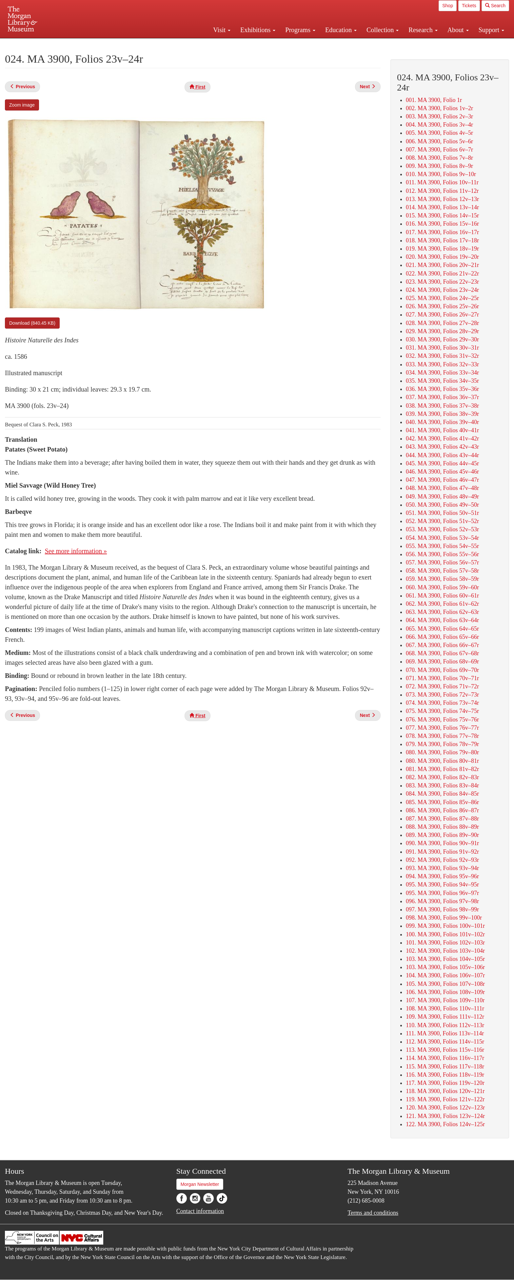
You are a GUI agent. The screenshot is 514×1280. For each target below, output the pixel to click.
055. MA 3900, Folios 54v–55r (442, 546)
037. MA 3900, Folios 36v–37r (442, 397)
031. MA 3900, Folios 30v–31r (442, 347)
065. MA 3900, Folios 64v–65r (442, 628)
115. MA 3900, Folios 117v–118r (445, 1066)
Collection (382, 29)
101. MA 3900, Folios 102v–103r (445, 942)
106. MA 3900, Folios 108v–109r (445, 992)
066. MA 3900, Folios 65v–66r (442, 637)
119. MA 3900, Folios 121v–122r (445, 1099)
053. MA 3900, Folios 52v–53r (442, 529)
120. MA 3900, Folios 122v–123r (445, 1107)
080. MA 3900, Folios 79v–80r (442, 752)
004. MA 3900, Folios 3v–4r (439, 124)
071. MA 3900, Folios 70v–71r (442, 678)
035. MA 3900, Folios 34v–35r (442, 380)
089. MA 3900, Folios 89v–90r (442, 835)
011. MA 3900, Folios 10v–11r (442, 182)
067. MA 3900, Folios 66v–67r (442, 645)
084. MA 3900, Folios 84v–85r (442, 793)
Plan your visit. (179, 44)
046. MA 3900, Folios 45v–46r (442, 471)
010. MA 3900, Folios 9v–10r (441, 174)
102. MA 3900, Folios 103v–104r (445, 950)
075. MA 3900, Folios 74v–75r (442, 711)
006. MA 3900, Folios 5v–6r (439, 141)
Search (495, 5)
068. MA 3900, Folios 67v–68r (442, 653)
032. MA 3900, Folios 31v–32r (442, 356)
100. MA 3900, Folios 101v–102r (445, 934)
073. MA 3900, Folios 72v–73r (442, 694)
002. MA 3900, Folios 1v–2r (439, 108)
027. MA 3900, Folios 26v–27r (442, 314)
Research (422, 29)
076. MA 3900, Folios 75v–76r (442, 719)
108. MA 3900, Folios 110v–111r (445, 1008)
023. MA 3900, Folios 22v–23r (442, 281)
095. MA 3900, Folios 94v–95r (442, 884)
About (458, 29)
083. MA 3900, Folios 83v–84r (442, 785)
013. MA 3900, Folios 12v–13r (442, 199)
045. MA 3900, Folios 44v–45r (442, 463)
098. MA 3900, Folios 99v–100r (444, 917)
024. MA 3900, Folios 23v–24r (442, 290)
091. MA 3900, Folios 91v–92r (442, 851)
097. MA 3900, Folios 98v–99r (442, 909)
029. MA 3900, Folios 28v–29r (442, 331)
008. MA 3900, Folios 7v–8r (439, 157)
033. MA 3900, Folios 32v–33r (442, 364)
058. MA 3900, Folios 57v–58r (442, 570)
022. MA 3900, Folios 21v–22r (442, 273)
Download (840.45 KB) (32, 323)
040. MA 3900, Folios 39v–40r (442, 422)
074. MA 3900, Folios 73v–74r (442, 703)
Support (491, 29)
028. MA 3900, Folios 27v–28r (442, 323)
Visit (221, 29)
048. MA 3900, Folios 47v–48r (442, 488)
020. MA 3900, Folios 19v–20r (442, 257)
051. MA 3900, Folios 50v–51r (442, 513)
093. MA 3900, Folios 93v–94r (442, 868)
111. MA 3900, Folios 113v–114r (445, 1033)
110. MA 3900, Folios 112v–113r (445, 1025)
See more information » (76, 551)
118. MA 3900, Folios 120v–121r (445, 1091)
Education (341, 29)
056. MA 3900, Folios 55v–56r (442, 554)
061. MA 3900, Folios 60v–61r (442, 595)
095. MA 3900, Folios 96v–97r (442, 893)
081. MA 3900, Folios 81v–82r (442, 769)
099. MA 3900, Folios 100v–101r (445, 926)
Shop (447, 5)
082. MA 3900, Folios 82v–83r (442, 777)
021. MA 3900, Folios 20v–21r (442, 265)
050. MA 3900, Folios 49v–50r (442, 504)
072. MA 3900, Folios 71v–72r (442, 686)
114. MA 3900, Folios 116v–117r (445, 1058)
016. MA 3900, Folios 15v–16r (442, 223)
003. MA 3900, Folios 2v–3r (439, 116)
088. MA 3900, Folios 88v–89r (442, 826)
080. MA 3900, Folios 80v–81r (442, 761)
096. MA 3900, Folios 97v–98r (442, 901)
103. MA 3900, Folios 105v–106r (445, 967)
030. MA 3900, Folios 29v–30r (442, 339)
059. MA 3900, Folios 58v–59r (442, 579)
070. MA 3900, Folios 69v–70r (442, 670)
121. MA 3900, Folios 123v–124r (445, 1116)
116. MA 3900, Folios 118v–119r (445, 1074)
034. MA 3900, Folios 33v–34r (442, 372)
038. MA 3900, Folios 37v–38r (442, 405)
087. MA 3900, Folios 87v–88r (442, 818)
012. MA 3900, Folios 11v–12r (442, 191)
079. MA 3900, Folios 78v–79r (442, 744)
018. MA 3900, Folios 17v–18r (442, 240)
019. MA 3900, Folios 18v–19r (442, 248)
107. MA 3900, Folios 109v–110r (445, 1000)
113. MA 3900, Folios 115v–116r (445, 1049)
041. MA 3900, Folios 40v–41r (442, 430)
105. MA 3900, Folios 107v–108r (445, 984)
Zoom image (22, 105)
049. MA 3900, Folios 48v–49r (442, 496)
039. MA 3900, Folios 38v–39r (442, 414)
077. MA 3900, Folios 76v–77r (442, 727)
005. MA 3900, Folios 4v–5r (439, 133)
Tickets (469, 5)
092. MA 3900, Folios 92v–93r (442, 860)
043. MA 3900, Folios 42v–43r (442, 446)
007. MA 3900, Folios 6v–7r (439, 149)
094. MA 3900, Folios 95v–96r (442, 876)
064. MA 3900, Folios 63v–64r (442, 620)
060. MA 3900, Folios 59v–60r (442, 587)
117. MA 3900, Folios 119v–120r (445, 1083)
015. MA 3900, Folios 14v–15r (442, 215)
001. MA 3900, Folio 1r (434, 100)
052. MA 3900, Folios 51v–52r (442, 521)
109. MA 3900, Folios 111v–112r (445, 1016)
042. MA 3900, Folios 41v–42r (442, 438)
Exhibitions (257, 29)
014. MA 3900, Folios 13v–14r (442, 207)
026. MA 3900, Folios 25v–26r (442, 306)
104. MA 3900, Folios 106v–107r (445, 975)
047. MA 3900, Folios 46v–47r (442, 480)
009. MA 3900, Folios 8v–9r (439, 166)
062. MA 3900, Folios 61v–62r (442, 603)
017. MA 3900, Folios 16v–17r (442, 232)
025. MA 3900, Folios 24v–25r (442, 298)
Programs (300, 29)
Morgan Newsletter (200, 1184)
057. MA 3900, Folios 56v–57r (442, 562)
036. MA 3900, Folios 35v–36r (442, 389)
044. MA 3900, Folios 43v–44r (442, 455)
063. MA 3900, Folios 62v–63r (442, 612)
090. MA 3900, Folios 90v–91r (442, 843)
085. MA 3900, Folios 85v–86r (442, 802)
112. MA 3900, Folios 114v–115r (445, 1041)
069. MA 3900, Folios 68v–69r (442, 661)
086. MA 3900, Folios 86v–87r (442, 810)
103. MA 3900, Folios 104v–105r (445, 959)
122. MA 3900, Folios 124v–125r (445, 1124)
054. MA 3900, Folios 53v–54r (442, 538)
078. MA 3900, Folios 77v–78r (442, 736)
